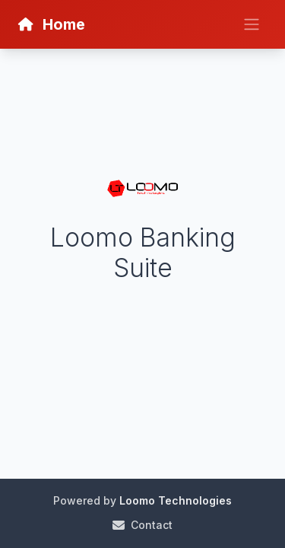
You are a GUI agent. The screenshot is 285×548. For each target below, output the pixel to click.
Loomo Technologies (175, 500)
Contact (142, 524)
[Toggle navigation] (251, 24)
